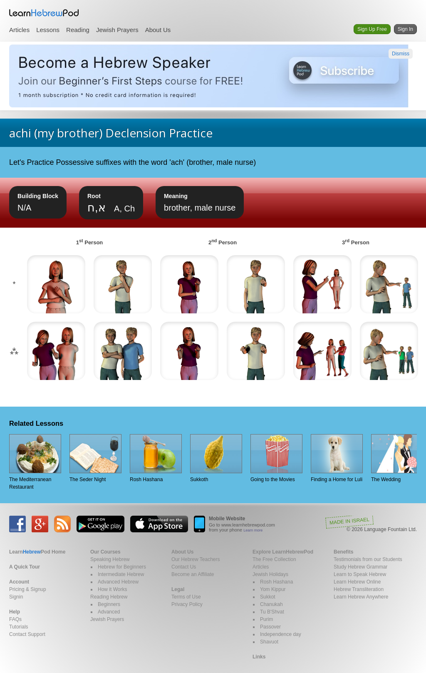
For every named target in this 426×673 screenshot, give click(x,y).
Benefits (343, 552)
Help (14, 612)
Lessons (47, 29)
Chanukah (271, 604)
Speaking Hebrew (110, 559)
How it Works (112, 589)
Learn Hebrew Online (357, 582)
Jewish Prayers (117, 29)
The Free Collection (274, 559)
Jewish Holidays (270, 574)
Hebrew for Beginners (122, 567)
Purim (266, 619)
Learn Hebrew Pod (44, 13)
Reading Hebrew (108, 597)
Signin (16, 597)
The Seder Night (95, 458)
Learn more (253, 530)
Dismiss (400, 54)
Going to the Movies (276, 458)
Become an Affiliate (192, 574)
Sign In (405, 29)
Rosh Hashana (156, 458)
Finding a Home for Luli (337, 458)
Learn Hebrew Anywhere (361, 597)
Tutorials (18, 627)
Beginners (109, 604)
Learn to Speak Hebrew (360, 574)
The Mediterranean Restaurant (35, 462)
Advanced (109, 612)
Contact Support (27, 634)
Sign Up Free (372, 29)
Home (37, 552)
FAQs (15, 619)
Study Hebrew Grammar (360, 567)
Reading (77, 29)
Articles (19, 29)
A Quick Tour (24, 567)
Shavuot (269, 642)
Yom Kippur (273, 589)
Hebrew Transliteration (359, 589)
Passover (270, 627)
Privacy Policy (187, 604)
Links (259, 657)
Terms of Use (186, 597)
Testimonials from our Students (368, 559)
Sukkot (267, 597)
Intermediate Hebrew (121, 574)
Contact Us (183, 567)
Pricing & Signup (27, 589)
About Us (158, 29)
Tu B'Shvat (272, 612)
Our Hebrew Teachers (195, 559)
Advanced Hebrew (118, 582)
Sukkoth (216, 458)
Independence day (280, 634)
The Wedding (397, 458)
